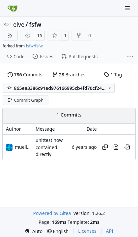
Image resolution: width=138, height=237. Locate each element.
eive (18, 24)
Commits (25, 74)
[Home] (12, 8)
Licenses (87, 231)
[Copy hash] (105, 147)
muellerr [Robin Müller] (24, 147)
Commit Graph (25, 100)
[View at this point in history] (127, 147)
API (109, 231)
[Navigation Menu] (128, 8)
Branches (68, 74)
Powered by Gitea (52, 213)
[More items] (130, 56)
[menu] (33, 231)
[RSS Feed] (10, 35)
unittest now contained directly (49, 147)
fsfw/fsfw (34, 46)
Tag (113, 74)
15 (39, 35)
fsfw (35, 24)
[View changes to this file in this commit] (116, 147)
